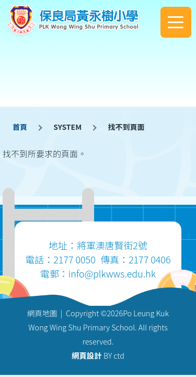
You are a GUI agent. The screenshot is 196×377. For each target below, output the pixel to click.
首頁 (20, 126)
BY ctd (98, 355)
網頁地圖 (42, 312)
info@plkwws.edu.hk (112, 273)
